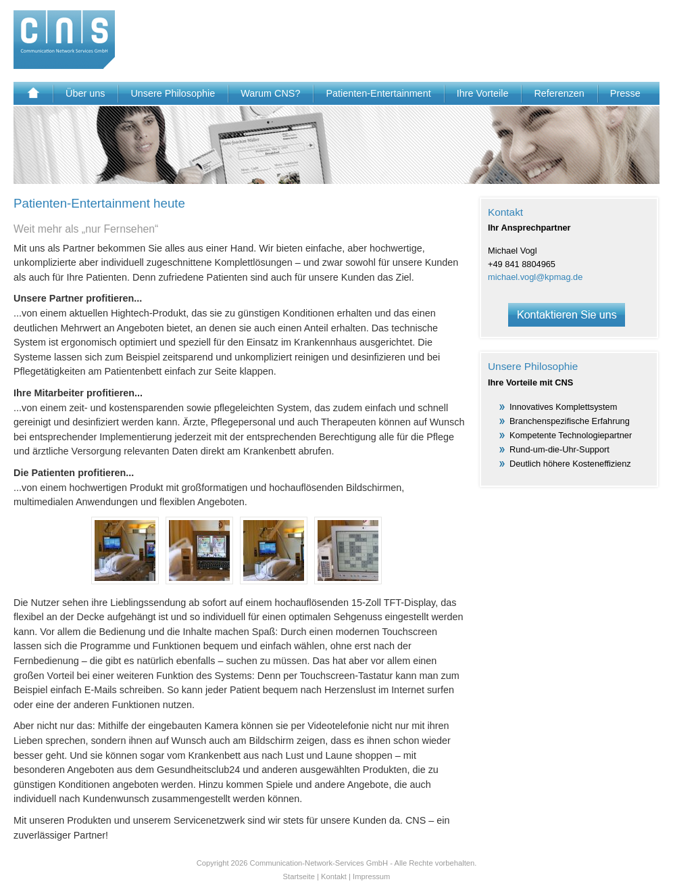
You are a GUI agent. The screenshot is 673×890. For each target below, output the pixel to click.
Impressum (371, 876)
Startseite (299, 876)
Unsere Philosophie (172, 93)
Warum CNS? (270, 93)
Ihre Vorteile (483, 93)
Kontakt (334, 876)
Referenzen (559, 93)
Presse (625, 93)
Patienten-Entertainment (378, 93)
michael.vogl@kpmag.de (535, 277)
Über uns (85, 93)
